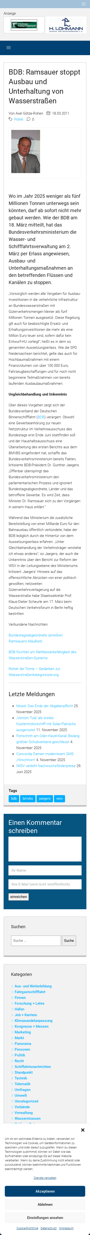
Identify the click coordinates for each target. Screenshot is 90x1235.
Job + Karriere (26, 1015)
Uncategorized (26, 1101)
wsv (59, 798)
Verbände (22, 1107)
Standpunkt (24, 1072)
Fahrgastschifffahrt (30, 992)
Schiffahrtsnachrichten (33, 1067)
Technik (21, 1078)
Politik (18, 119)
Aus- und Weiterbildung (33, 986)
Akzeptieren (45, 1191)
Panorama (23, 1044)
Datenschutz (49, 1228)
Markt (19, 1038)
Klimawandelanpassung (34, 1021)
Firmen (20, 998)
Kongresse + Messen (31, 1026)
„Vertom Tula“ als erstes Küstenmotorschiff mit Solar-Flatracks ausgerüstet (46, 724)
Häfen (19, 1009)
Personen (22, 1049)
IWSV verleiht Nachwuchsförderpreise (46, 766)
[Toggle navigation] (83, 4)
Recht (19, 1061)
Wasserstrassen (28, 1118)
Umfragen (22, 1090)
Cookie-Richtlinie (27, 1228)
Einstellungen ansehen (45, 1218)
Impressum (66, 1228)
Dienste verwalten (45, 1178)
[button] (82, 1129)
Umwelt (21, 1095)
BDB (41, 417)
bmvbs (28, 798)
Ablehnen (45, 1204)
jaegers (45, 798)
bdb (14, 798)
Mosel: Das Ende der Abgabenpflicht (44, 706)
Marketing (23, 1032)
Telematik (22, 1084)
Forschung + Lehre (29, 1003)
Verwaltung (24, 1113)
